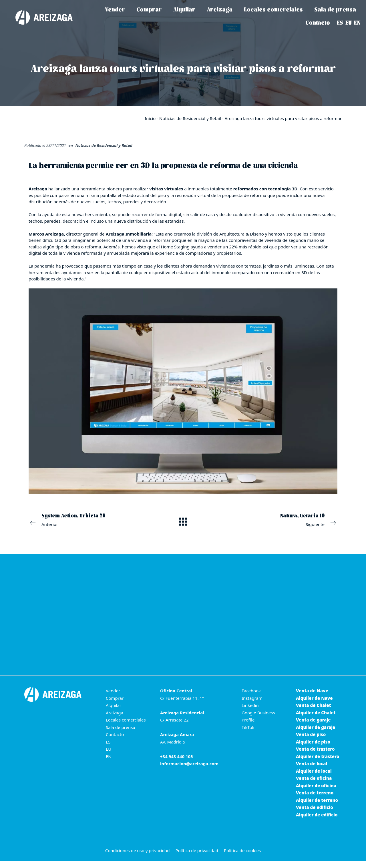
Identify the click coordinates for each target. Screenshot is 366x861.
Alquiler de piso (313, 742)
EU (108, 749)
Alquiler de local (314, 771)
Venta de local (311, 763)
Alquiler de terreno (317, 800)
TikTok (248, 727)
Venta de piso (311, 734)
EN (109, 756)
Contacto (115, 734)
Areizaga (114, 712)
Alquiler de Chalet (315, 712)
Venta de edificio (314, 807)
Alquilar (113, 705)
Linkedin (250, 705)
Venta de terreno (314, 793)
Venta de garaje (313, 720)
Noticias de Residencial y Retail (190, 118)
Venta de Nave (312, 690)
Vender (113, 690)
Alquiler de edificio (317, 815)
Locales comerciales (126, 720)
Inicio (150, 118)
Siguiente (278, 519)
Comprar (115, 698)
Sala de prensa (120, 727)
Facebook (251, 690)
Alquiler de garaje (315, 727)
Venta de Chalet (313, 705)
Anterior (87, 519)
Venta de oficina (314, 778)
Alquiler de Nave (314, 698)
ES (108, 742)
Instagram (252, 698)
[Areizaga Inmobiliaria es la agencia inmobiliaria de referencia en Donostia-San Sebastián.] (38, 17)
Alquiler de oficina (316, 785)
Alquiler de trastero (317, 756)
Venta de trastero (315, 749)
